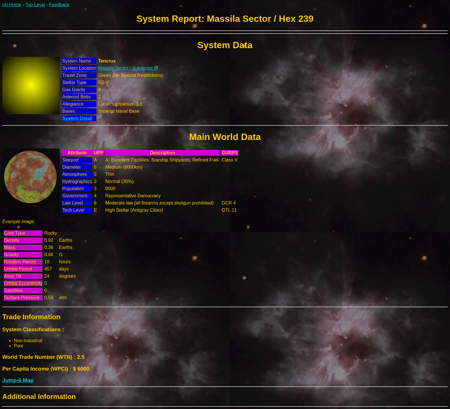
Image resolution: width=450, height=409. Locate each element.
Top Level (35, 4)
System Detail (77, 118)
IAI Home (12, 4)
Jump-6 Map (18, 380)
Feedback (59, 4)
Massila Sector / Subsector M (128, 68)
